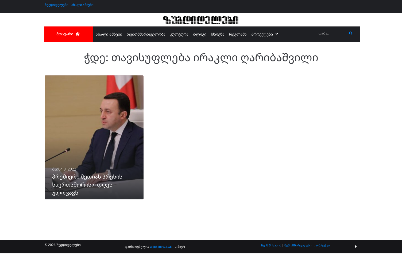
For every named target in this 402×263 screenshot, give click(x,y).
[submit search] (351, 33)
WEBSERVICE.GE (161, 256)
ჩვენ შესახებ (271, 255)
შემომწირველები (297, 255)
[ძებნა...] (331, 33)
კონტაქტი (322, 255)
